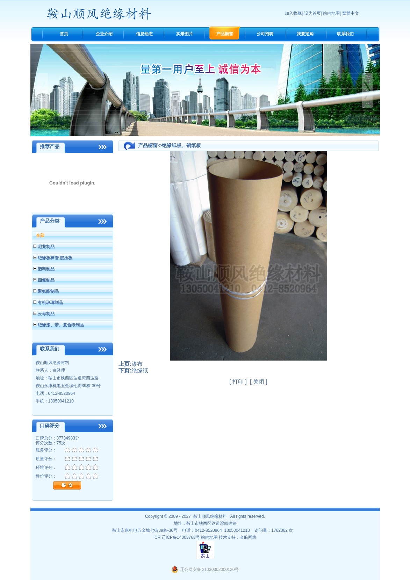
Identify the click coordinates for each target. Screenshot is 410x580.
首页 (64, 33)
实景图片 (184, 33)
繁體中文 (350, 13)
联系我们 (345, 33)
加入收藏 (293, 13)
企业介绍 (104, 33)
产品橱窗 (224, 33)
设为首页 (312, 13)
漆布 (137, 364)
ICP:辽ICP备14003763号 (176, 537)
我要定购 (305, 33)
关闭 (258, 382)
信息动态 (144, 33)
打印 (238, 382)
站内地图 (331, 13)
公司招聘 (265, 33)
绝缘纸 (139, 371)
